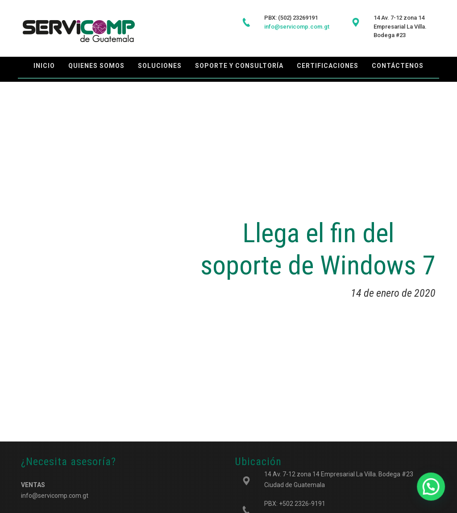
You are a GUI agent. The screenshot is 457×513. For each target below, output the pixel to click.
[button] (435, 497)
